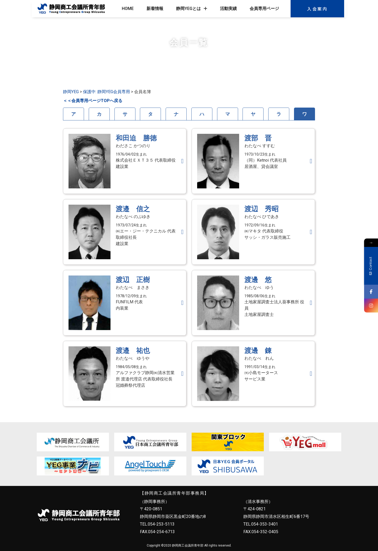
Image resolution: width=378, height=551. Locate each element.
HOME (128, 8)
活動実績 (228, 8)
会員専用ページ (264, 8)
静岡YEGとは (191, 9)
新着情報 (154, 8)
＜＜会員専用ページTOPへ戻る (92, 100)
